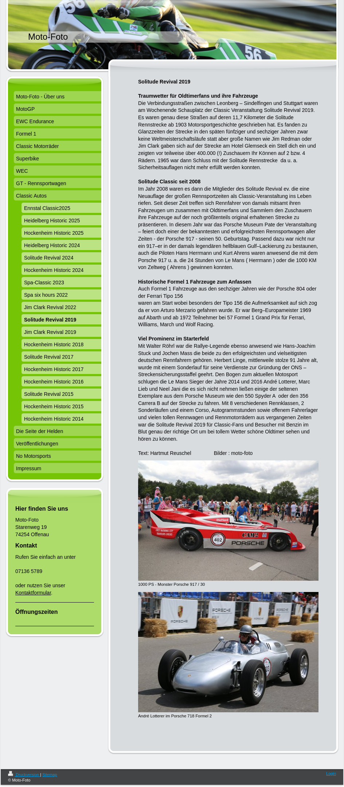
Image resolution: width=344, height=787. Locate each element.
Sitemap (49, 774)
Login (331, 773)
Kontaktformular (33, 593)
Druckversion (24, 774)
